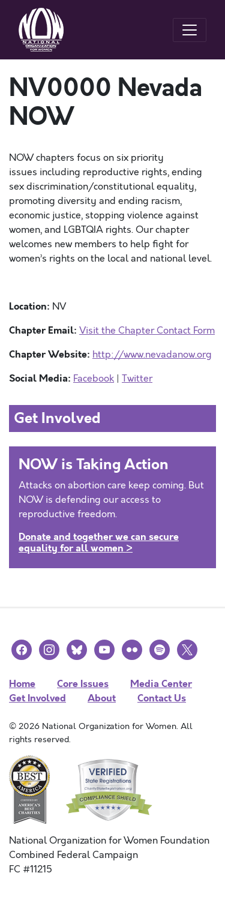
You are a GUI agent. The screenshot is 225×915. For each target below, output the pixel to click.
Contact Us (161, 698)
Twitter (137, 378)
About (102, 698)
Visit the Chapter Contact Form (147, 330)
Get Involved (37, 698)
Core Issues (83, 684)
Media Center (161, 684)
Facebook (93, 378)
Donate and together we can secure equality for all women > (99, 542)
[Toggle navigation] (189, 30)
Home (22, 684)
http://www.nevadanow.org (152, 354)
